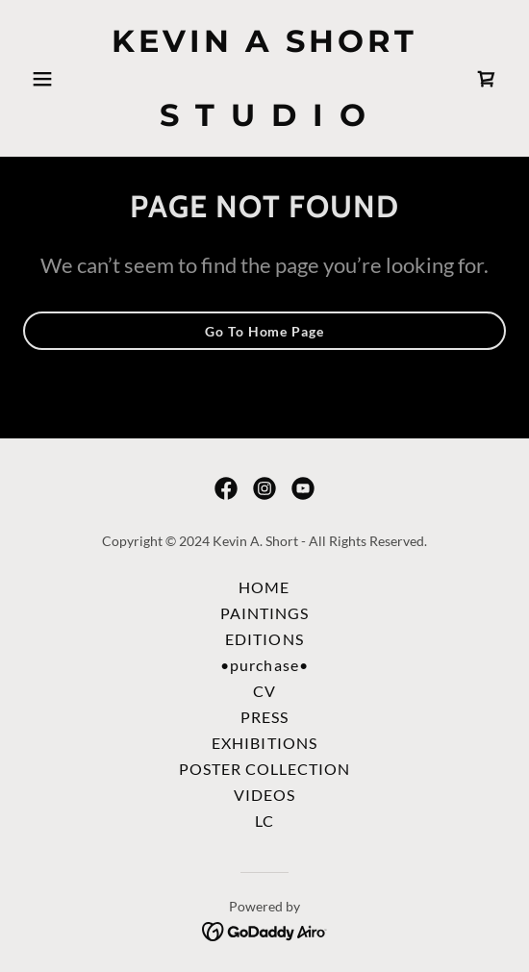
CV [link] (264, 691)
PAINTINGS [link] (264, 613)
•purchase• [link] (264, 665)
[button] (59, 79)
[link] (264, 120)
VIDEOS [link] (264, 794)
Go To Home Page (264, 331)
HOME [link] (264, 587)
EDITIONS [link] (264, 639)
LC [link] (264, 820)
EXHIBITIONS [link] (264, 743)
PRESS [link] (264, 717)
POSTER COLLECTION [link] (264, 769)
